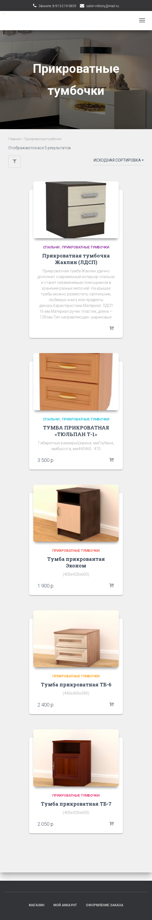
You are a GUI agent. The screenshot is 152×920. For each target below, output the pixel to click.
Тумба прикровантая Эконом (76, 562)
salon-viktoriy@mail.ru (102, 6)
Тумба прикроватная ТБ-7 (76, 803)
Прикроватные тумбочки (85, 247)
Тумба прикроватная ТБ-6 (76, 684)
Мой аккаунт (65, 905)
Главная (14, 139)
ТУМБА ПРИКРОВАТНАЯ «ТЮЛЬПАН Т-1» (76, 430)
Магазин (36, 905)
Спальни (51, 247)
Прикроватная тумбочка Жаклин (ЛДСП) (76, 258)
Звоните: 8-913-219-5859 (57, 6)
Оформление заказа (104, 905)
